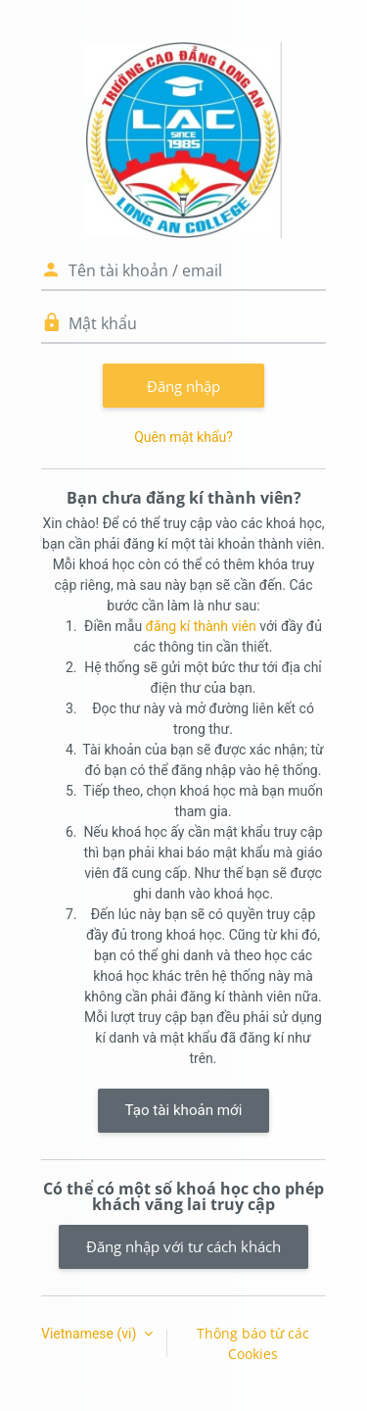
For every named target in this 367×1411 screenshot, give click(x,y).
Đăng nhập (183, 386)
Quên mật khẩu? (183, 437)
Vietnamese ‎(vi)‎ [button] (90, 1333)
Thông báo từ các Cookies (253, 1343)
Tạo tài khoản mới (184, 1110)
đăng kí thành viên (201, 626)
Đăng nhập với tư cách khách (183, 1246)
